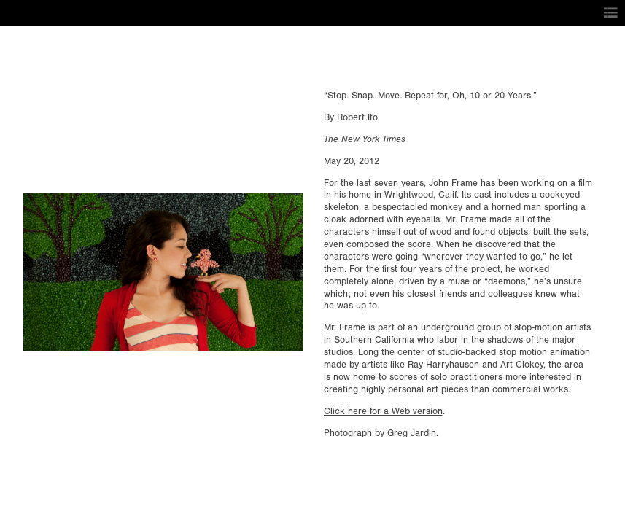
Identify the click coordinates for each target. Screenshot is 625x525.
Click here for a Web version (383, 411)
